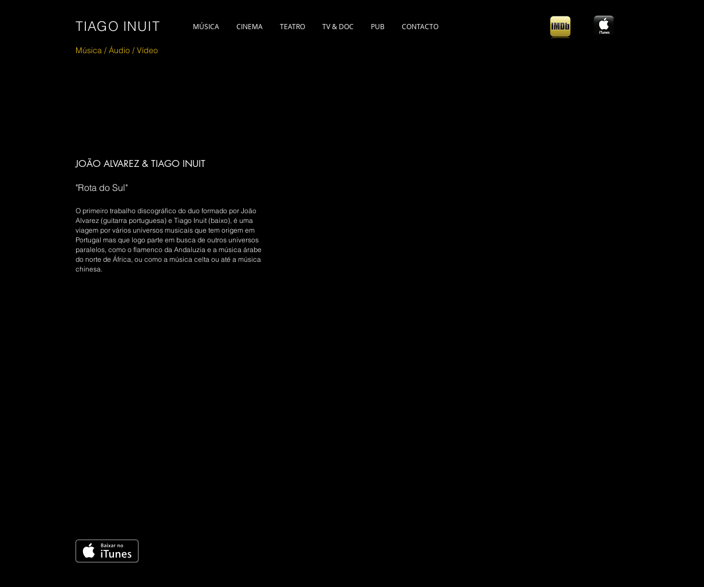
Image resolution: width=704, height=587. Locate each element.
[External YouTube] (264, 405)
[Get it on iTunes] (107, 551)
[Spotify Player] (560, 369)
